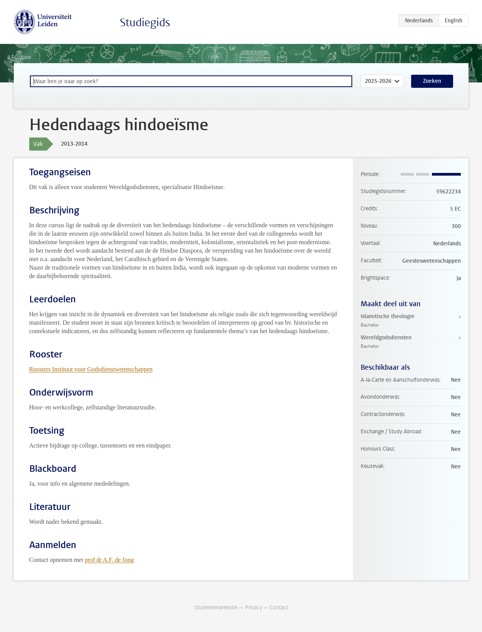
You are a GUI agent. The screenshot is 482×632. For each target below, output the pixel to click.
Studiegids (145, 22)
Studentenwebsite (215, 607)
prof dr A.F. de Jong (109, 560)
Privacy (253, 607)
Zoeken (432, 81)
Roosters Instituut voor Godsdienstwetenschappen (91, 369)
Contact (279, 607)
